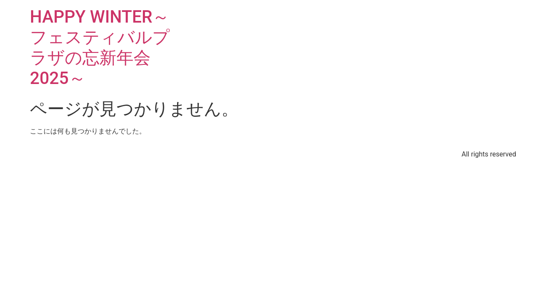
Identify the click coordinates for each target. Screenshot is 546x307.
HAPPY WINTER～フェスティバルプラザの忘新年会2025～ (100, 47)
